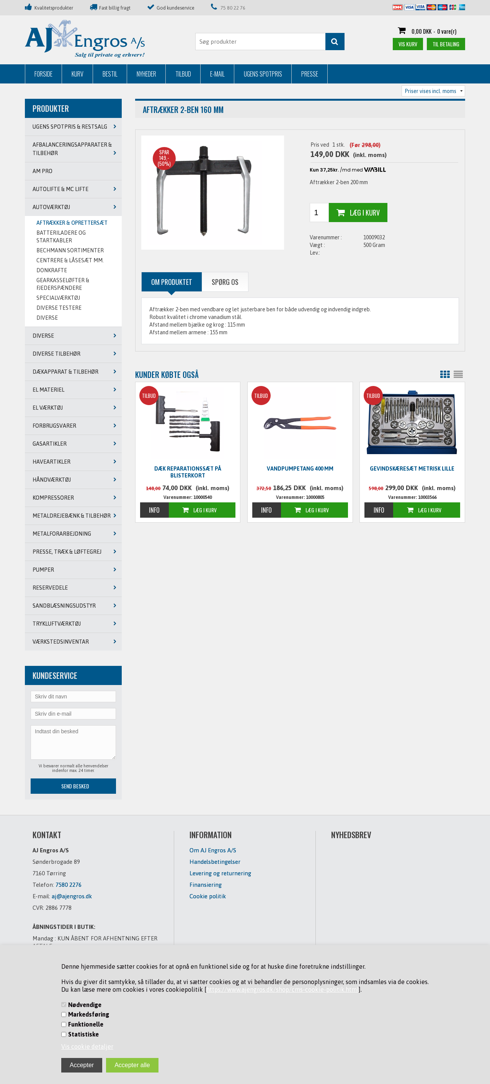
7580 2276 (69, 884)
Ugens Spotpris (263, 73)
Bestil (110, 73)
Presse (309, 73)
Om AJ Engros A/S (212, 850)
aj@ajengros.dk (72, 896)
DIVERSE (47, 318)
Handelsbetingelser (214, 861)
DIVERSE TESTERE (59, 308)
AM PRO (42, 171)
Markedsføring (88, 1014)
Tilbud (183, 73)
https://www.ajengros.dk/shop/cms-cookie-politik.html (282, 989)
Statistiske (83, 1034)
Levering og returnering (220, 873)
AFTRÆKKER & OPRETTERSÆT (72, 223)
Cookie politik (207, 896)
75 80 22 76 (232, 8)
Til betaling (446, 44)
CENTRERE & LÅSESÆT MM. (70, 260)
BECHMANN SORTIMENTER (70, 250)
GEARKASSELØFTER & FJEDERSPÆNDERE (62, 284)
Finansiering (205, 884)
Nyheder (146, 73)
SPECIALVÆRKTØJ (58, 298)
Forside (43, 73)
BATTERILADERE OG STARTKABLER (61, 237)
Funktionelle (85, 1024)
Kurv (77, 73)
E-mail (217, 73)
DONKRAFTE (51, 270)
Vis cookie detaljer (87, 1046)
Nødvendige (84, 1004)
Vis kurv (408, 44)
